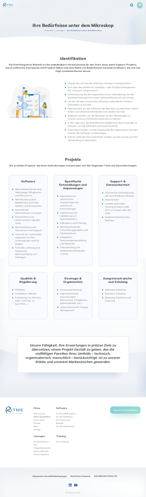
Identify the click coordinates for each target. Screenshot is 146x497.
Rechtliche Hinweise (81, 476)
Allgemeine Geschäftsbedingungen (50, 476)
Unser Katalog (62, 442)
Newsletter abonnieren (125, 410)
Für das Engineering (65, 426)
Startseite (49, 30)
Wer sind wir (39, 413)
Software (61, 408)
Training (61, 436)
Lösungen (60, 30)
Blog (36, 426)
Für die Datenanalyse (66, 413)
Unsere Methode (41, 451)
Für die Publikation (64, 417)
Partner (37, 423)
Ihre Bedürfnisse (41, 442)
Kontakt (37, 429)
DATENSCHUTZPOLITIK (105, 476)
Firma (37, 408)
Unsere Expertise (41, 454)
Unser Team (39, 420)
